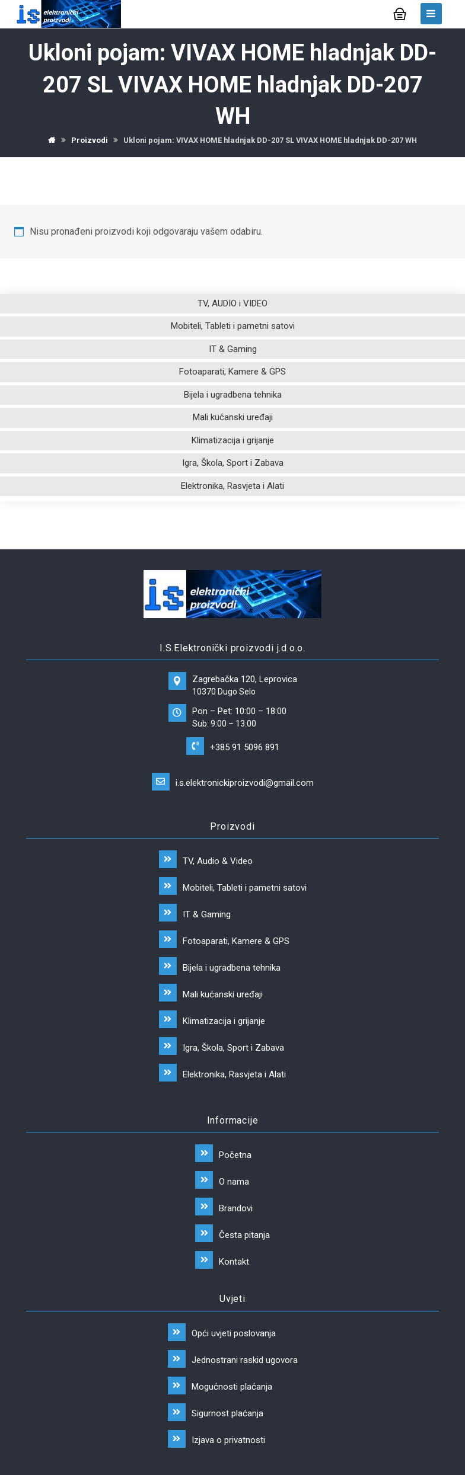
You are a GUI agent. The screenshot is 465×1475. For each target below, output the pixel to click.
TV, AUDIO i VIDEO (232, 304)
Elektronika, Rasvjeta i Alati (232, 486)
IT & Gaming (233, 349)
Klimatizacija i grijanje (233, 441)
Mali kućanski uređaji (233, 417)
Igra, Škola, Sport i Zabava (233, 463)
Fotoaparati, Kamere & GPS (232, 372)
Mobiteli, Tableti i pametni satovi (233, 326)
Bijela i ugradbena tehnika (233, 395)
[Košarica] (399, 12)
